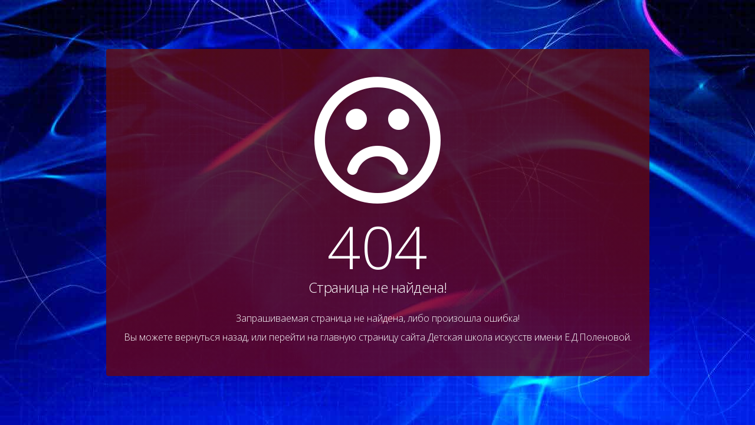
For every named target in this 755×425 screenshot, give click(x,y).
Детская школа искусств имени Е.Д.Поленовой (529, 337)
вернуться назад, (212, 337)
